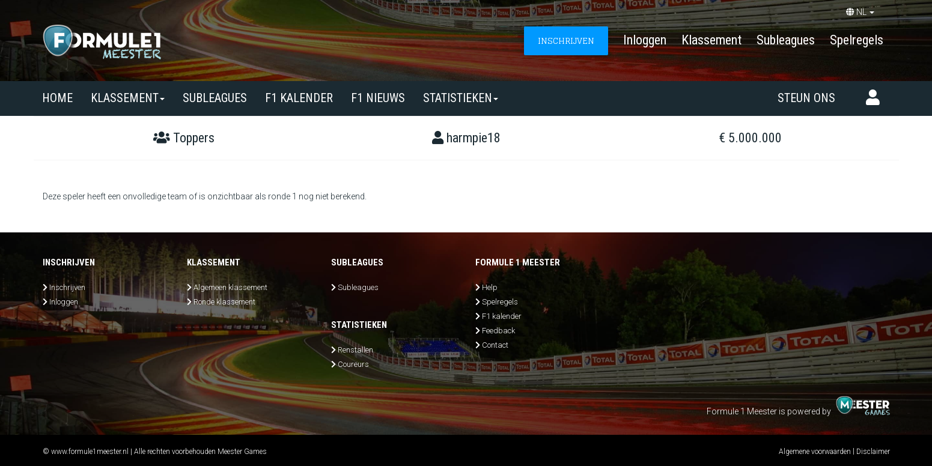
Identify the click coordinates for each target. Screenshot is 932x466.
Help (490, 287)
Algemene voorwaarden (815, 451)
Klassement (711, 39)
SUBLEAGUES (215, 98)
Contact (495, 345)
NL (860, 12)
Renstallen (355, 349)
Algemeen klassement (230, 287)
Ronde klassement (224, 301)
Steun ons (806, 98)
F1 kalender (299, 98)
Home (57, 98)
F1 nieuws (378, 98)
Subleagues (786, 39)
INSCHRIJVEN (566, 40)
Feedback (498, 330)
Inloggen (644, 39)
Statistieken (460, 98)
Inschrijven (67, 287)
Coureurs (353, 364)
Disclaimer (873, 451)
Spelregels (856, 39)
